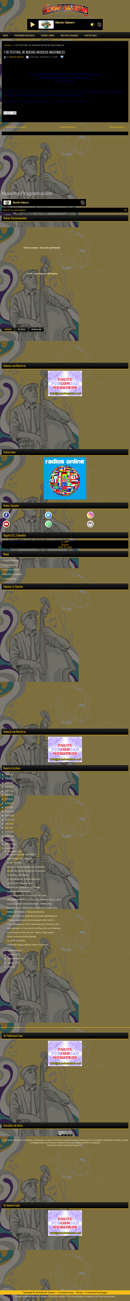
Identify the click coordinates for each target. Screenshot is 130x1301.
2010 (7, 832)
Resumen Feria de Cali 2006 (20, 854)
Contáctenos (90, 35)
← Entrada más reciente (14, 127)
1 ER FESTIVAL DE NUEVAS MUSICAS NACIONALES (34, 52)
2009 (7, 836)
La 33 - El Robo (14, 862)
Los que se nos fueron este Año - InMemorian (29, 903)
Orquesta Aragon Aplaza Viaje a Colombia (27, 944)
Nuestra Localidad (69, 35)
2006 (7, 848)
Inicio (5, 35)
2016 (7, 811)
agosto (11, 962)
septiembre (13, 958)
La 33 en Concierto (16, 940)
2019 (7, 799)
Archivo (21, 329)
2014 (7, 819)
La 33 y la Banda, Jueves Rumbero (23, 879)
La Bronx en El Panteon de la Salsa (23, 887)
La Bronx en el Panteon (18, 875)
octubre (12, 954)
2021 (7, 791)
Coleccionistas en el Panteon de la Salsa (26, 895)
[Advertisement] (65, 162)
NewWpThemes (32, 1296)
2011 (7, 828)
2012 (7, 823)
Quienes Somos (48, 35)
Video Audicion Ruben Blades (21, 936)
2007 (7, 844)
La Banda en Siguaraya (18, 891)
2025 (7, 774)
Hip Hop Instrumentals (105, 1296)
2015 (7, 815)
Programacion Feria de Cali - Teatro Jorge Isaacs (30, 932)
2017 (7, 807)
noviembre (13, 950)
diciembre (13, 851)
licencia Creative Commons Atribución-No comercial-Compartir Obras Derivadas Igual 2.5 (73, 1143)
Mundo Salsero (17, 57)
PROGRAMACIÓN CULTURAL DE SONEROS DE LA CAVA (34, 899)
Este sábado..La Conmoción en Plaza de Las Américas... (34, 928)
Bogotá (65, 544)
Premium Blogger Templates (80, 1296)
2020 (7, 795)
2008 (7, 840)
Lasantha (62, 1296)
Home (7, 45)
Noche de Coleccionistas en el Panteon (26, 867)
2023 (7, 782)
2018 (7, 803)
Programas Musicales (24, 35)
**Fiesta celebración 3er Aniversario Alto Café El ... (31, 920)
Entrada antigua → (118, 127)
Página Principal (67, 127)
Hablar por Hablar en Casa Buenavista (25, 912)
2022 (7, 787)
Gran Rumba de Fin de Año (20, 858)
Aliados (8, 329)
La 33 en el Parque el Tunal (19, 883)
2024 (7, 778)
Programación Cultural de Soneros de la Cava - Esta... (32, 908)
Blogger (103, 1292)
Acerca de (36, 329)
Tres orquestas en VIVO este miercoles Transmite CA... (33, 924)
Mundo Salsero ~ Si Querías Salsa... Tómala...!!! (63, 1292)
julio (10, 967)
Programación (10, 565)
